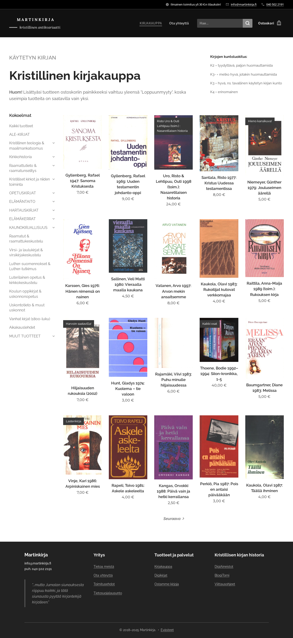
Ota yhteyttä (103, 575)
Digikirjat (160, 575)
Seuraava (172, 518)
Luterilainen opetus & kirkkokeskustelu (27, 280)
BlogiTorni (221, 575)
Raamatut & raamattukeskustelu (26, 238)
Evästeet (167, 630)
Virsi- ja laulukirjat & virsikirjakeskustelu (26, 252)
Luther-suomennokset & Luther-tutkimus (29, 266)
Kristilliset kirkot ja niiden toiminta (29, 181)
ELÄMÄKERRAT (22, 219)
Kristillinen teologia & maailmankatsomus (26, 145)
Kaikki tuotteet (21, 126)
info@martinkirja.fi (244, 4)
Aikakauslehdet (22, 327)
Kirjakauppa (163, 566)
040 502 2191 (275, 4)
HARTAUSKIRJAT (23, 210)
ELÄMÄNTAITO (22, 201)
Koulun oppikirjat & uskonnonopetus (25, 293)
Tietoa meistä (104, 566)
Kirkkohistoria (20, 157)
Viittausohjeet (224, 584)
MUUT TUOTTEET (25, 336)
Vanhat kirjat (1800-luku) (29, 319)
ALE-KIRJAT (19, 134)
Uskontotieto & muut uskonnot (26, 307)
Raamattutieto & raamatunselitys (23, 168)
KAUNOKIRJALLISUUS (28, 227)
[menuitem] (150, 23)
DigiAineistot (223, 566)
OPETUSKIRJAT (22, 193)
